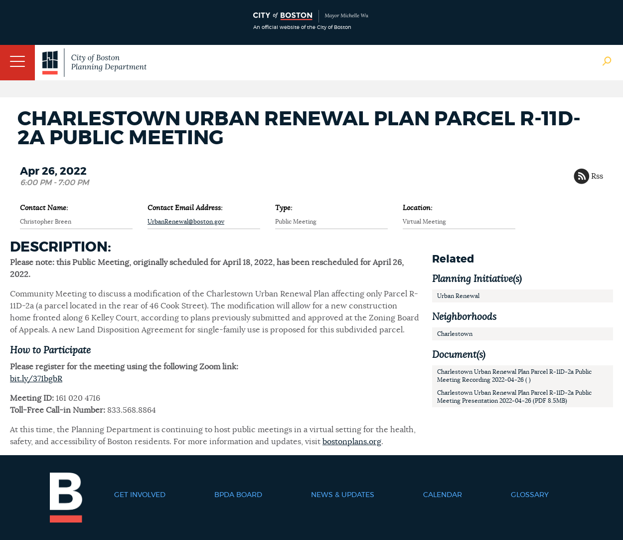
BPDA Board (238, 495)
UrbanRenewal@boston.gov (186, 222)
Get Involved (139, 495)
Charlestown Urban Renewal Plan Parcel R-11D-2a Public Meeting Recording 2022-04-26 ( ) (514, 376)
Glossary (530, 495)
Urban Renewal (458, 296)
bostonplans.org (351, 442)
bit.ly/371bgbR (36, 379)
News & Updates (342, 495)
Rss (597, 176)
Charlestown (454, 334)
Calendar (442, 495)
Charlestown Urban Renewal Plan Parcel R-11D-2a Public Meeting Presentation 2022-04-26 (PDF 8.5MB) (514, 397)
